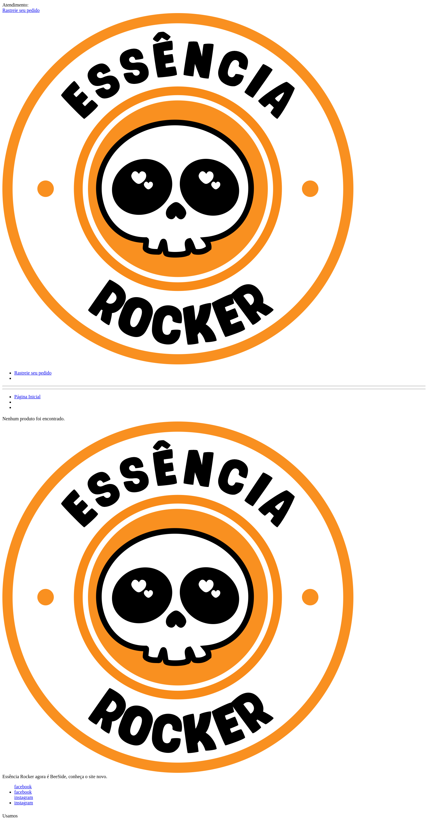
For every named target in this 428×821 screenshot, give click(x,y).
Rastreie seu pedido (21, 10)
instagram (23, 797)
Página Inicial (27, 396)
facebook (23, 786)
